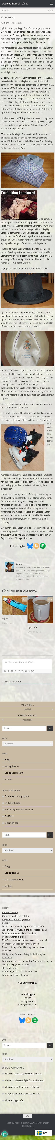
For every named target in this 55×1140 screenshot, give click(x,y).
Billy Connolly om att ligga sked (16, 919)
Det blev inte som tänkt (15, 3)
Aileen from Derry (10, 912)
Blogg (5, 10)
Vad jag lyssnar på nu (14, 773)
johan (6, 23)
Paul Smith (7, 957)
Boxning (6, 923)
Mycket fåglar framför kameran (19, 809)
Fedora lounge (41, 404)
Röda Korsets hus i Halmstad (26, 1087)
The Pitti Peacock (10, 968)
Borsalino (5, 316)
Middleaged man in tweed (14, 937)
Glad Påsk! (9, 816)
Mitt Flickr (6, 950)
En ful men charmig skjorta (17, 796)
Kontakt (8, 779)
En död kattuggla (12, 803)
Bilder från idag (11, 823)
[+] (32, 671)
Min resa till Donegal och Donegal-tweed (20, 943)
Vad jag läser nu (12, 766)
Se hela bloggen (27, 994)
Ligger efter (19, 1100)
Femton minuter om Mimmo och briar (19, 933)
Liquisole (6, 618)
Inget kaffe (32, 627)
